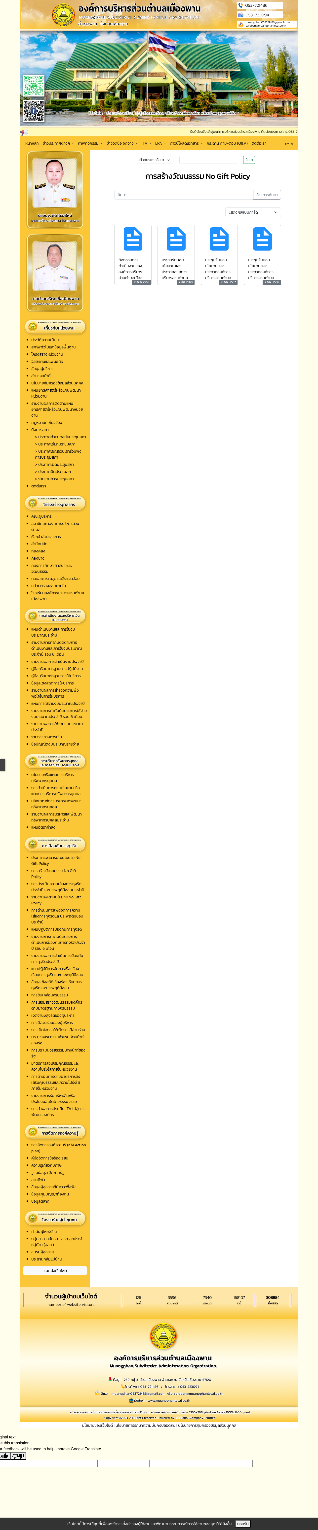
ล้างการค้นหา (267, 195)
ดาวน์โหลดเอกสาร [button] (185, 143)
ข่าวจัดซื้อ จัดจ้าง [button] (121, 143)
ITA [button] (145, 143)
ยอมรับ (243, 1524)
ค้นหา (249, 160)
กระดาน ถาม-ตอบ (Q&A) (227, 143)
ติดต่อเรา (259, 143)
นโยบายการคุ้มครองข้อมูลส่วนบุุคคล (207, 1425)
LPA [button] (159, 143)
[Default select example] (253, 212)
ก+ (287, 143)
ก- (292, 143)
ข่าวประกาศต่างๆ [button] (57, 143)
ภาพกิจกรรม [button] (89, 143)
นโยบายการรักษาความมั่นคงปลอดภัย (145, 1425)
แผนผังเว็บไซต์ (55, 1271)
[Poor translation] (18, 1456)
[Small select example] (155, 160)
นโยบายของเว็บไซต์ (97, 1425)
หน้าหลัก (32, 143)
